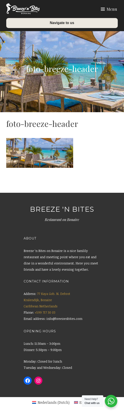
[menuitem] (51, 402)
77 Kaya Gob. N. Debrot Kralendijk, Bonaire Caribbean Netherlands (47, 300)
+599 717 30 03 (45, 312)
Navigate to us (62, 23)
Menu (112, 9)
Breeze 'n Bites (62, 209)
